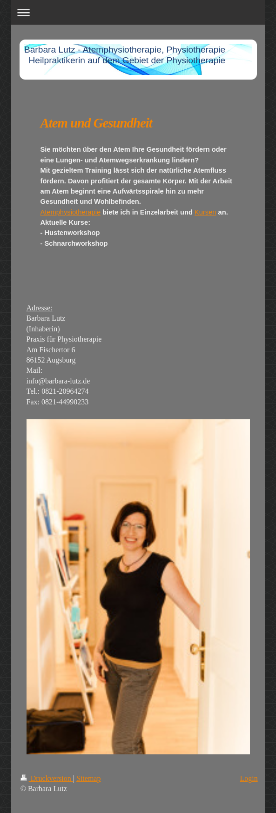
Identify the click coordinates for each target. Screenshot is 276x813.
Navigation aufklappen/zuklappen (138, 12)
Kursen (205, 212)
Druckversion (46, 778)
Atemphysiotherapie (70, 212)
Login (249, 778)
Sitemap (88, 778)
